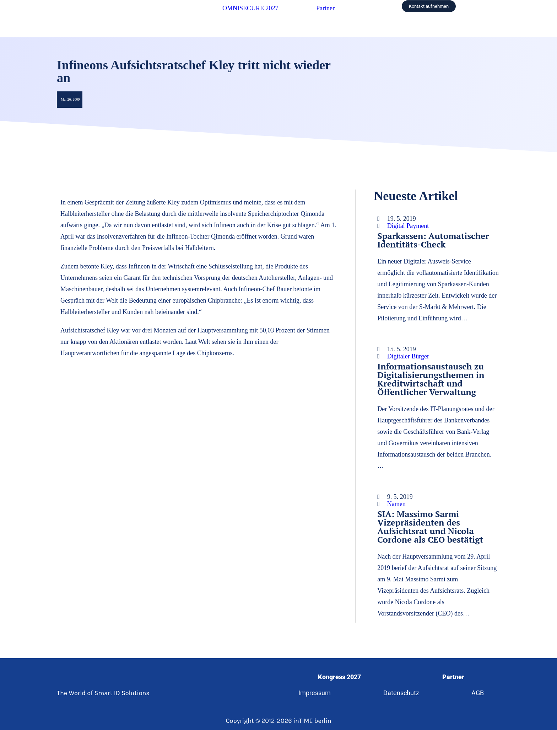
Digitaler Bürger (408, 356)
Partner (325, 8)
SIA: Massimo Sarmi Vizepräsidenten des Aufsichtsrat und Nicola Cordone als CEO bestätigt (430, 526)
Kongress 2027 (339, 677)
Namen (396, 503)
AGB (478, 693)
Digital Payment (408, 225)
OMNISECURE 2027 (250, 8)
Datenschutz (401, 693)
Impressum (314, 693)
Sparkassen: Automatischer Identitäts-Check (433, 240)
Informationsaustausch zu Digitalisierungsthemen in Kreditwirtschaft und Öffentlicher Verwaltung (430, 379)
